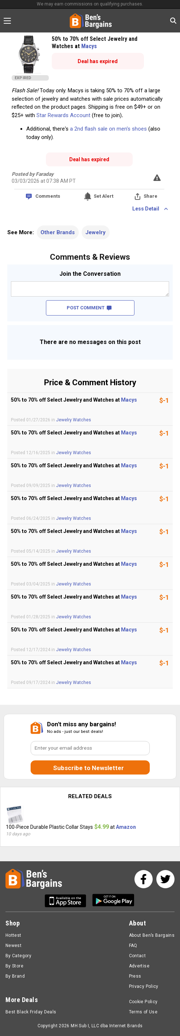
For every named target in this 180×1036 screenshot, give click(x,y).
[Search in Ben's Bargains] (173, 20)
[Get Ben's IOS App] (68, 900)
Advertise (139, 966)
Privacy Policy (144, 986)
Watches (82, 419)
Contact (137, 955)
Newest (13, 945)
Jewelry (95, 232)
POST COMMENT (89, 307)
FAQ (133, 945)
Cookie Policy (143, 1001)
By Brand (15, 976)
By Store (14, 966)
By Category (18, 955)
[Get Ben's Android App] (113, 900)
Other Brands (57, 232)
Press (135, 976)
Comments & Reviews (90, 257)
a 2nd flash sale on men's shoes (108, 128)
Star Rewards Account (63, 115)
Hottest (13, 935)
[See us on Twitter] (165, 879)
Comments (47, 196)
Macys (89, 46)
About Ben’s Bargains (152, 935)
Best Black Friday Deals (30, 1011)
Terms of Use (143, 1011)
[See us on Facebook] (143, 879)
